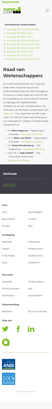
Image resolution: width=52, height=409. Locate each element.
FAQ (30, 226)
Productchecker (11, 288)
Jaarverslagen (35, 212)
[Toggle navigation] (47, 10)
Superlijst (7, 281)
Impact (6, 249)
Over (4, 212)
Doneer (6, 226)
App (30, 288)
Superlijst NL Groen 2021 (19, 55)
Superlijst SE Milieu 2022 (19, 37)
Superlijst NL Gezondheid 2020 (23, 59)
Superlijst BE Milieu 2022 (19, 33)
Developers (8, 295)
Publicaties (34, 242)
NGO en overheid (37, 311)
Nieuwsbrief (8, 219)
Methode (7, 242)
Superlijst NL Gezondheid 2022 (22, 40)
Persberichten (35, 249)
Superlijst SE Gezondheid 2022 (22, 29)
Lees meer (9, 184)
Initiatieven (34, 262)
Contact (32, 219)
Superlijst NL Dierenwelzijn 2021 (23, 48)
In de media (8, 255)
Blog (4, 262)
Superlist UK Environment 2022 (23, 44)
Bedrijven (7, 311)
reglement (9, 113)
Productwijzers (36, 281)
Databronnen (35, 255)
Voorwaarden (35, 295)
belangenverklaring (31, 134)
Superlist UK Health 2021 (19, 51)
